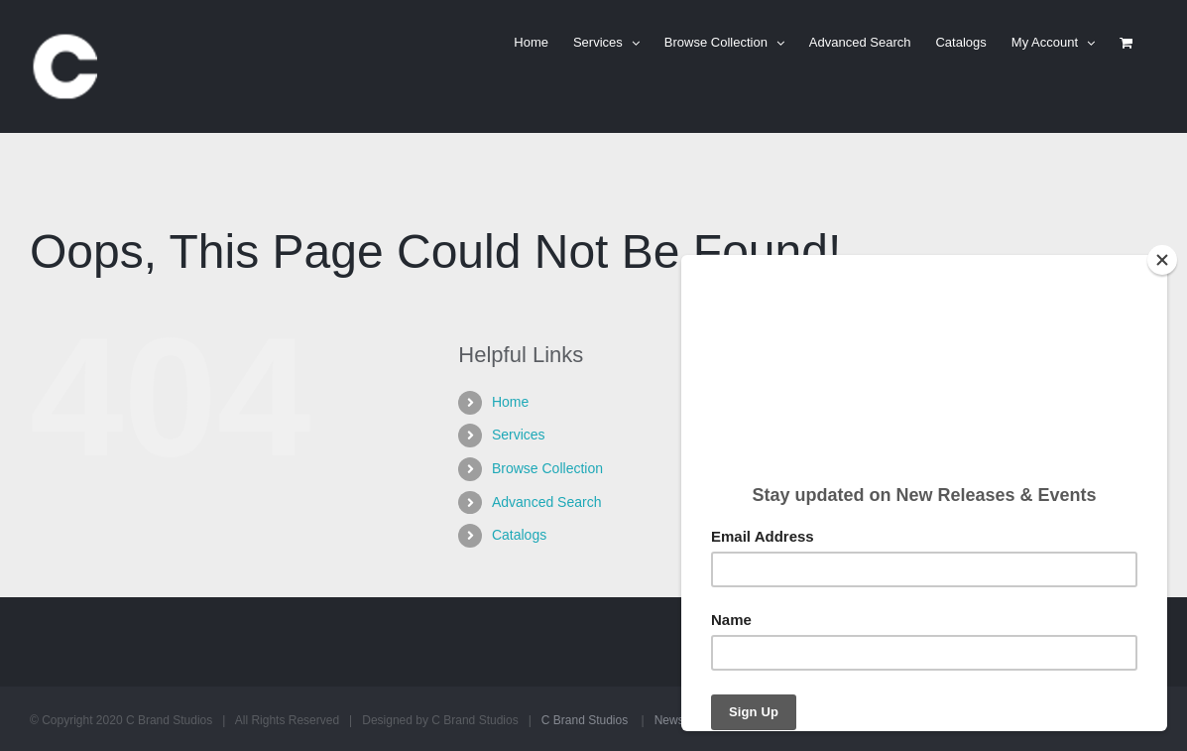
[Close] (1162, 260)
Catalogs (519, 535)
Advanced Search (547, 502)
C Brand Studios (584, 720)
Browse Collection (547, 468)
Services (518, 434)
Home (510, 402)
